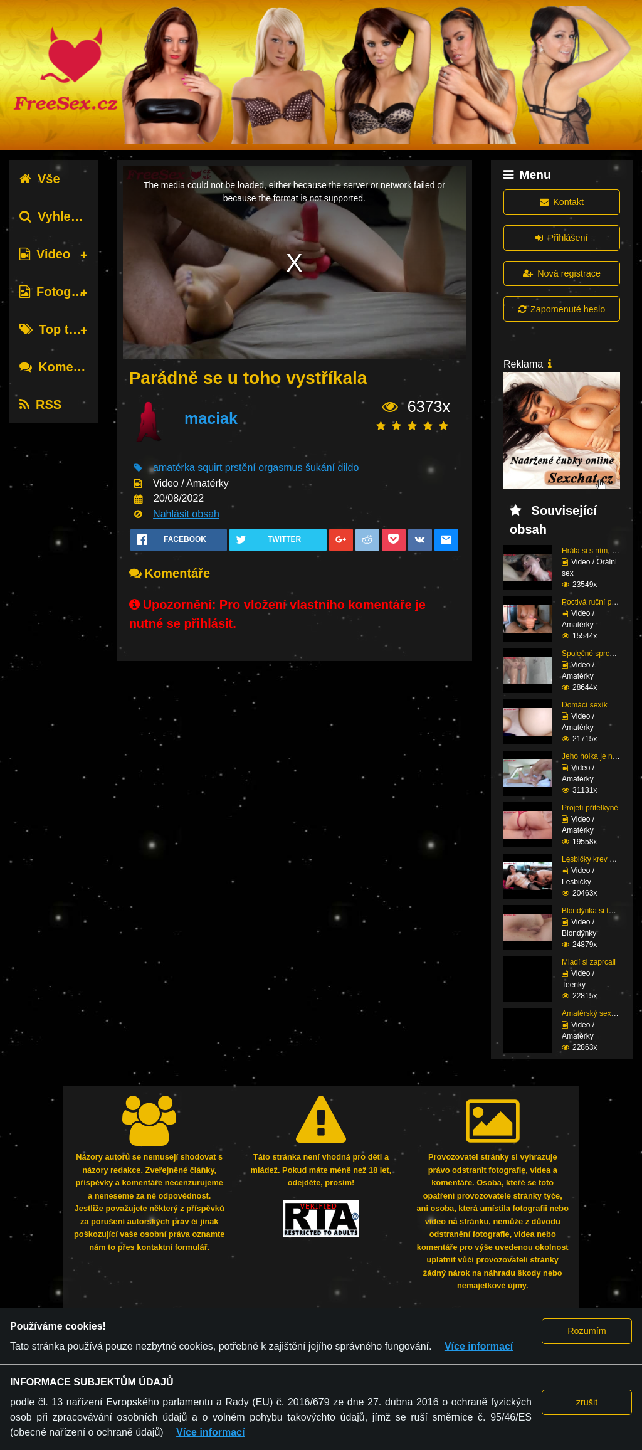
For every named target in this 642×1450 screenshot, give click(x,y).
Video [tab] (44, 254)
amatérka (174, 467)
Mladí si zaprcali (589, 962)
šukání (320, 467)
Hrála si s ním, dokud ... (601, 550)
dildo (348, 467)
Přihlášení (561, 238)
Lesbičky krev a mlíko (598, 859)
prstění (240, 467)
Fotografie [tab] (58, 292)
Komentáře (61, 367)
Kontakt (562, 202)
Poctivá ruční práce (594, 602)
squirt (209, 467)
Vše (39, 179)
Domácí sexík (585, 705)
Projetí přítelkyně (590, 807)
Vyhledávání (64, 216)
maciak (211, 418)
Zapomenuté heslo (561, 309)
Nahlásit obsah (186, 514)
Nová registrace (562, 273)
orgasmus (280, 467)
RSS (40, 404)
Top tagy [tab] (54, 329)
